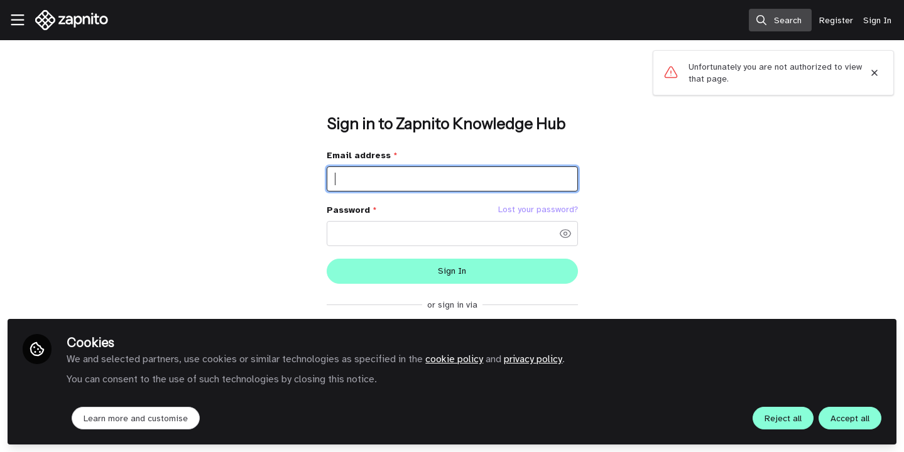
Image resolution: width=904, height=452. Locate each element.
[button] (565, 233)
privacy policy (533, 359)
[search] (780, 20)
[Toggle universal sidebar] (17, 20)
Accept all (849, 418)
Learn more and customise (136, 418)
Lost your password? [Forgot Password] (538, 209)
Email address (362, 155)
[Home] (67, 20)
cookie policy (454, 359)
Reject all (783, 418)
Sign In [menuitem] (877, 20)
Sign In (452, 271)
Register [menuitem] (836, 20)
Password (351, 210)
